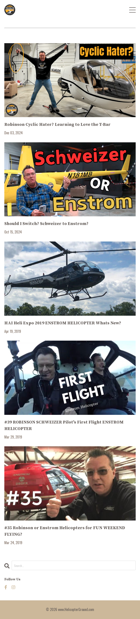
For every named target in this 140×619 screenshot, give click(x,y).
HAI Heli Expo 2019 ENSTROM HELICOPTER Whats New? (62, 323)
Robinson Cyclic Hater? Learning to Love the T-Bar (57, 124)
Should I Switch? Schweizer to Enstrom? (46, 224)
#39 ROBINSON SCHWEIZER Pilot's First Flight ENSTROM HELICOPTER (64, 426)
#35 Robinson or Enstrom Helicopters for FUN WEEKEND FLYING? (64, 531)
